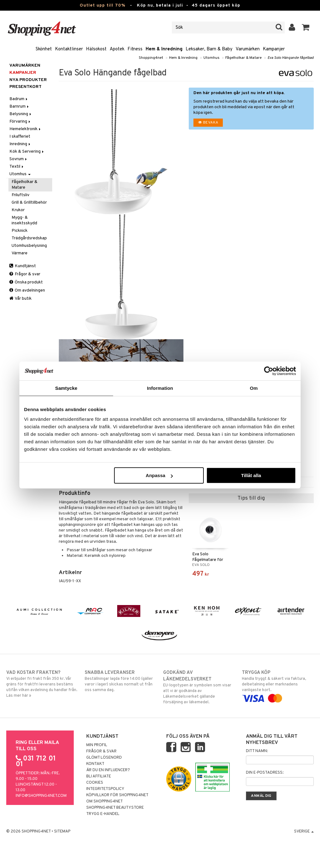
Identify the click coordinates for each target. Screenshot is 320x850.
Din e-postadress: (264, 772)
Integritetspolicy (105, 788)
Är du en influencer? (108, 770)
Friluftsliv (20, 195)
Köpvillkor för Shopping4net (117, 795)
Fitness (135, 49)
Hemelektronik (25, 129)
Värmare (20, 253)
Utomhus (211, 57)
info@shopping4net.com (41, 795)
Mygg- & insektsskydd (24, 220)
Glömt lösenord (104, 757)
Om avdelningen (27, 290)
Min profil (96, 745)
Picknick (20, 230)
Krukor (18, 210)
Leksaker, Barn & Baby (209, 49)
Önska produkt (26, 282)
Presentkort (25, 86)
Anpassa (159, 475)
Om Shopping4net (104, 801)
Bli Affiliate (98, 776)
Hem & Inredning (164, 49)
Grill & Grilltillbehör (29, 202)
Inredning (20, 144)
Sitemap (62, 831)
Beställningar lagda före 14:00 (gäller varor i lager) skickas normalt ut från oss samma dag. (121, 681)
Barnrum (19, 106)
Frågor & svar (24, 274)
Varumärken (248, 49)
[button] (305, 27)
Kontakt (95, 763)
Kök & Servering (27, 151)
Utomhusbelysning (29, 245)
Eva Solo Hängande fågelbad (291, 57)
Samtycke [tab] (66, 387)
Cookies (94, 782)
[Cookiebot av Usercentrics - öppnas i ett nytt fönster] (268, 370)
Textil (16, 166)
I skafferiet (19, 136)
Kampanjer (274, 49)
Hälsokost (96, 49)
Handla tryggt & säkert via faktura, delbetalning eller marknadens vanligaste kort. (278, 685)
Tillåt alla (251, 475)
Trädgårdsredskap (29, 238)
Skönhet (44, 49)
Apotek (117, 49)
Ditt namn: (257, 751)
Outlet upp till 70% (102, 5)
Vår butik (20, 298)
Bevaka (208, 122)
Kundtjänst (22, 266)
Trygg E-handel (102, 814)
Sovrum (18, 159)
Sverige (304, 831)
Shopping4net (151, 57)
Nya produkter (28, 80)
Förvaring (20, 121)
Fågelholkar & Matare (243, 57)
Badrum (18, 99)
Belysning (20, 114)
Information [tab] (160, 387)
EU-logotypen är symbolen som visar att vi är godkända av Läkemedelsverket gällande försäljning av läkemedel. (199, 687)
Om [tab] (254, 387)
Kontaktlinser (69, 49)
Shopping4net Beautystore (115, 807)
